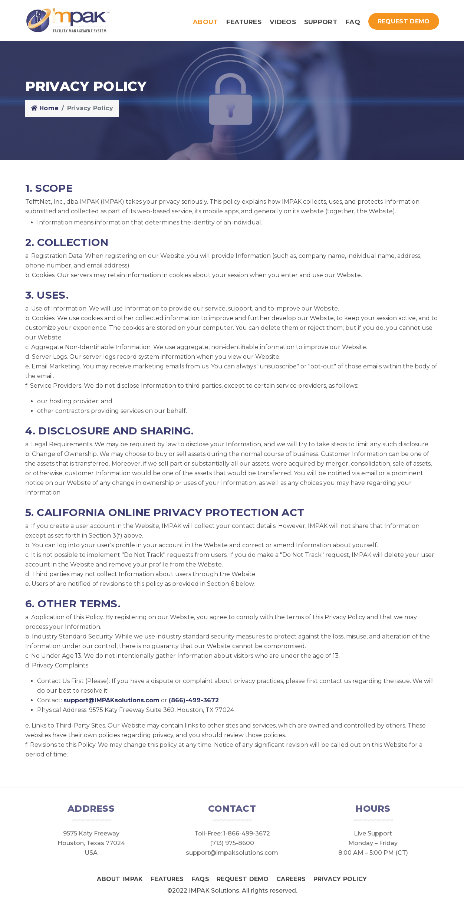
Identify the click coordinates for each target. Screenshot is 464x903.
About (205, 22)
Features (243, 22)
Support (320, 22)
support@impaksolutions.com (232, 852)
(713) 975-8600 (232, 843)
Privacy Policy (340, 879)
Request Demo (404, 21)
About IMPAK (120, 879)
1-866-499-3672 (246, 833)
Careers (291, 879)
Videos (283, 22)
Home (45, 108)
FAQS (200, 879)
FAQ (352, 22)
